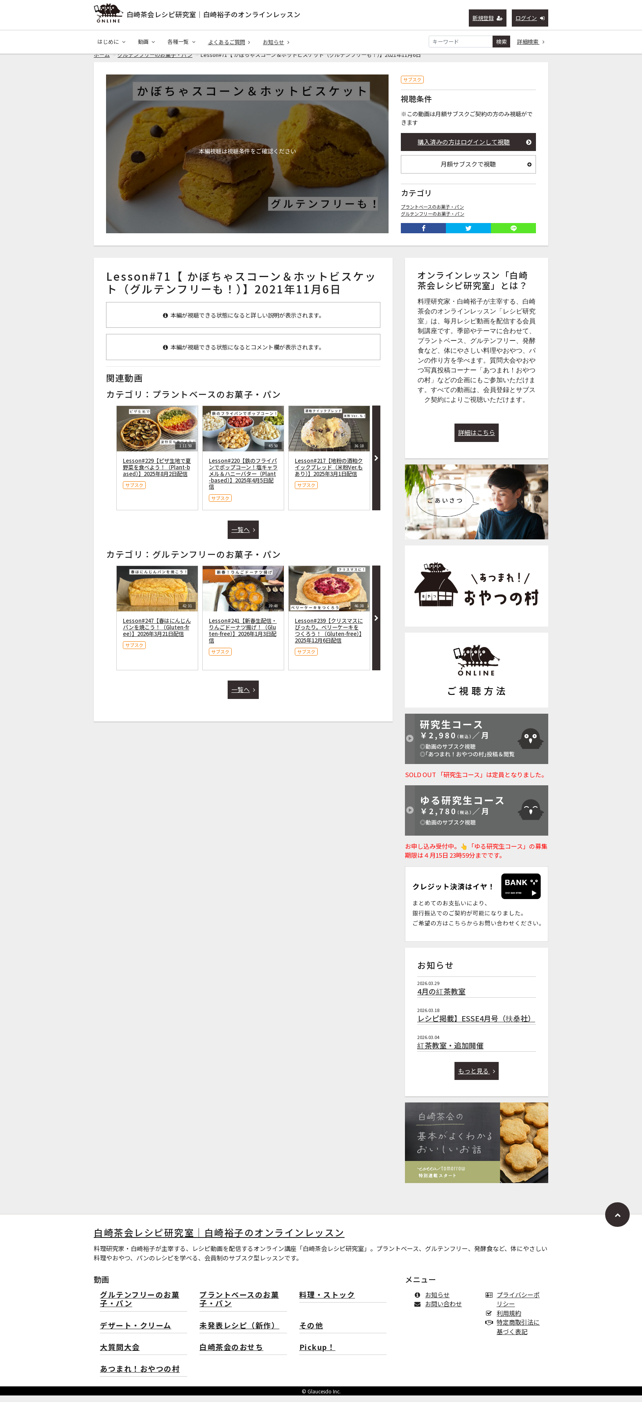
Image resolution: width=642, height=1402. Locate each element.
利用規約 (505, 1319)
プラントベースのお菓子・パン (432, 213)
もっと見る (476, 1077)
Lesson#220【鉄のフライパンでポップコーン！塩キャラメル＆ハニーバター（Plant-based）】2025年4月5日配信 (243, 480)
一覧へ (243, 536)
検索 (501, 41)
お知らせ (276, 42)
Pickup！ (317, 1354)
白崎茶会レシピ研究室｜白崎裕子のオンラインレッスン (214, 14)
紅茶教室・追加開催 (450, 1051)
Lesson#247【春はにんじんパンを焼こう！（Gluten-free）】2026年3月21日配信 (157, 633)
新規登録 (487, 18)
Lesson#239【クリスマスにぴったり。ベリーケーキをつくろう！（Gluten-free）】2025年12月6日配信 (329, 636)
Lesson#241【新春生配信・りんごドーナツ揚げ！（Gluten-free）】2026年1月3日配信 (243, 636)
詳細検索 (531, 41)
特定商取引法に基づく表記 (514, 1333)
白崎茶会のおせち (231, 1354)
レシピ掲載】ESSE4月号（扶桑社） (476, 1024)
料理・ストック (327, 1301)
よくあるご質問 (229, 42)
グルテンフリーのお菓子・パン (155, 61)
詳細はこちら (476, 439)
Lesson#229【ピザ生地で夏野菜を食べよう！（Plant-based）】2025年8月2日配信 (157, 473)
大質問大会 (120, 1354)
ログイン (530, 18)
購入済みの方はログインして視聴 (474, 148)
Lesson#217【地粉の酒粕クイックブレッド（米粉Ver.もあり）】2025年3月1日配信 (329, 473)
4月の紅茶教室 (441, 997)
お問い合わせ (439, 1310)
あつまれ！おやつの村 (140, 1375)
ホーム (102, 61)
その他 (311, 1332)
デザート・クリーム (136, 1332)
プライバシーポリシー (514, 1306)
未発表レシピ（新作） (239, 1332)
